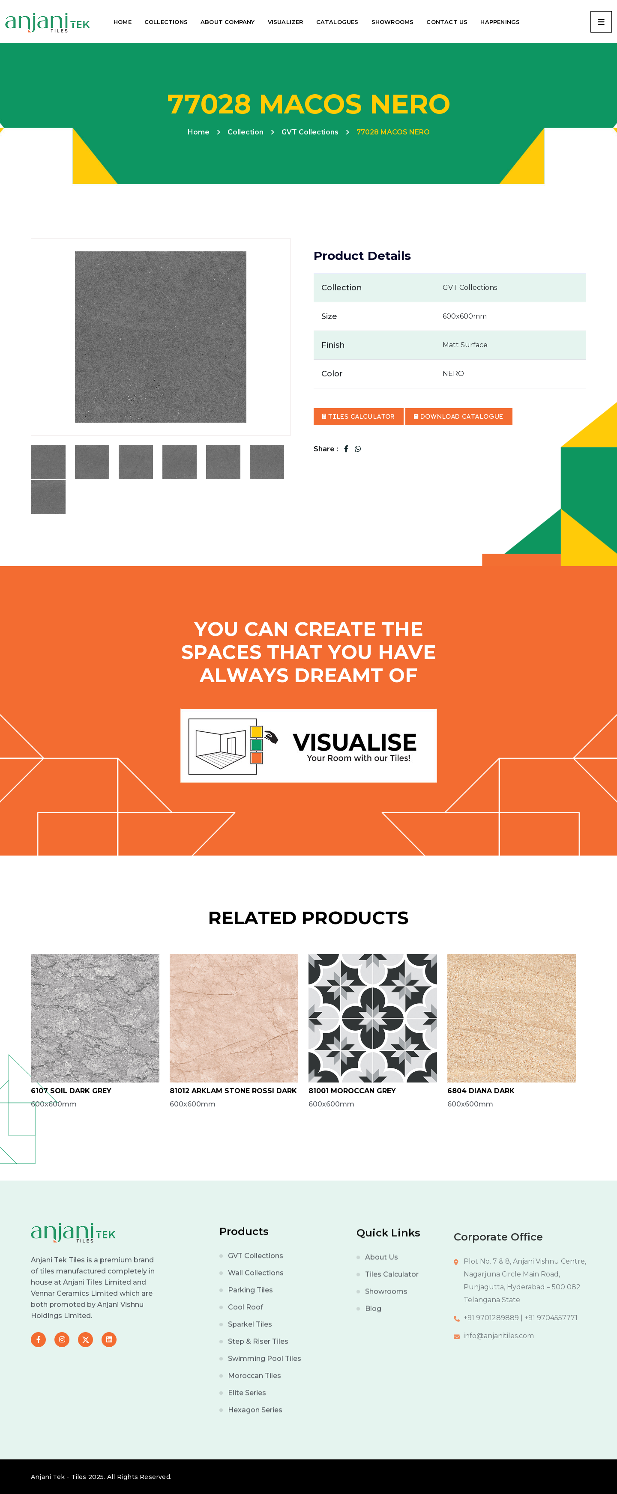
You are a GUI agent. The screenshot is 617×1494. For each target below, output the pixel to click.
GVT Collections (310, 132)
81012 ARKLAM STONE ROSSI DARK (233, 1091)
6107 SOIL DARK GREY (71, 1091)
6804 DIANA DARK (481, 1091)
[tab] (48, 462)
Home (199, 132)
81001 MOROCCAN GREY (352, 1091)
